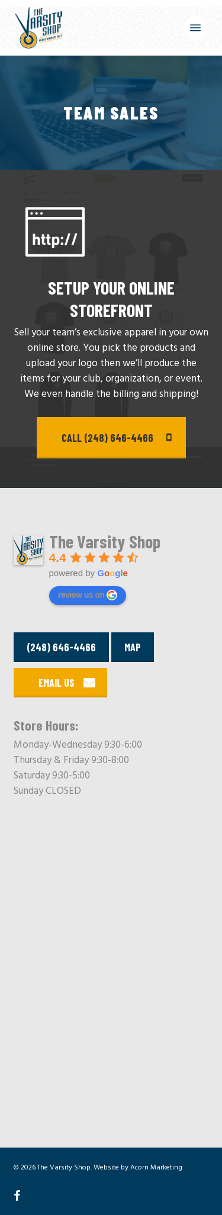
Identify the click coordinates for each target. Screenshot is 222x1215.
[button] (195, 27)
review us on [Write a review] (88, 595)
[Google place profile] (104, 544)
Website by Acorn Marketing (138, 1168)
